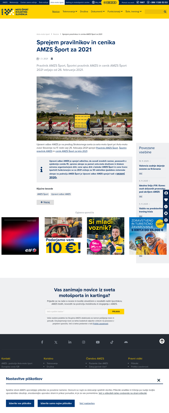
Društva (50, 366)
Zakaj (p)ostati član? (98, 366)
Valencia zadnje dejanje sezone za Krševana (152, 167)
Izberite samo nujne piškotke (56, 403)
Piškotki (134, 363)
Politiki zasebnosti (100, 323)
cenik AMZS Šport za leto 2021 (71, 151)
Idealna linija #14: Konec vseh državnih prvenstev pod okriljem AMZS (152, 189)
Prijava (116, 311)
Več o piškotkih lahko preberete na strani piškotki (123, 393)
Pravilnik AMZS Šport (107, 148)
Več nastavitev (87, 403)
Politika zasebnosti (139, 366)
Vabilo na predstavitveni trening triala (152, 210)
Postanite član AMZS (98, 363)
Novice (57, 34)
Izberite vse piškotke (20, 403)
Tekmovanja (52, 363)
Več (140, 173)
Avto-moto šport (44, 34)
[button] (165, 12)
